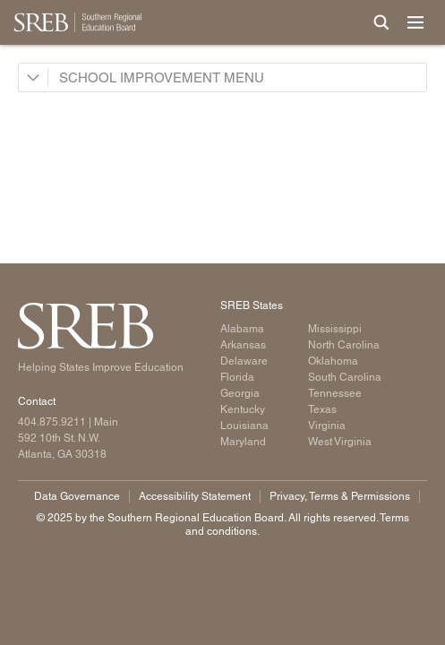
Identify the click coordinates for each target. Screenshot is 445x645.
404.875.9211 (52, 422)
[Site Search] (381, 22)
